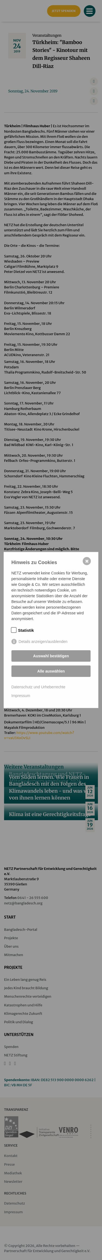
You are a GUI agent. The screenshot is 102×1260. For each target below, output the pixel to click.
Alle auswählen (51, 671)
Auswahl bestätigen (51, 656)
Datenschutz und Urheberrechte (38, 687)
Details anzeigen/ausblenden (42, 641)
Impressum (20, 695)
